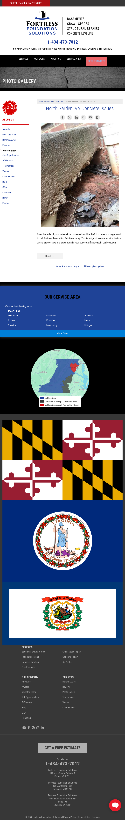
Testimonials (8, 162)
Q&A (4, 183)
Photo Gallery (9, 147)
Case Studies (8, 173)
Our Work (39, 59)
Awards (6, 125)
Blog (4, 178)
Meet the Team (9, 131)
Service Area (79, 59)
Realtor (5, 199)
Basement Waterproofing (33, 648)
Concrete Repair (70, 653)
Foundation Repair (30, 653)
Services (19, 59)
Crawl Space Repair (71, 648)
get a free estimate (63, 744)
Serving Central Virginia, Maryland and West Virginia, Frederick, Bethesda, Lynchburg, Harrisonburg (62, 48)
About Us (58, 59)
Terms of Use (84, 813)
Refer (4, 194)
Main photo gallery (94, 262)
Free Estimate (103, 59)
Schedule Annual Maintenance (26, 3)
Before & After (9, 136)
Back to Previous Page (67, 262)
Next (49, 252)
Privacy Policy (69, 813)
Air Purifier (67, 658)
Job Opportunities (10, 151)
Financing (6, 189)
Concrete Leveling (30, 658)
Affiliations (7, 157)
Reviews (6, 141)
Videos (5, 167)
